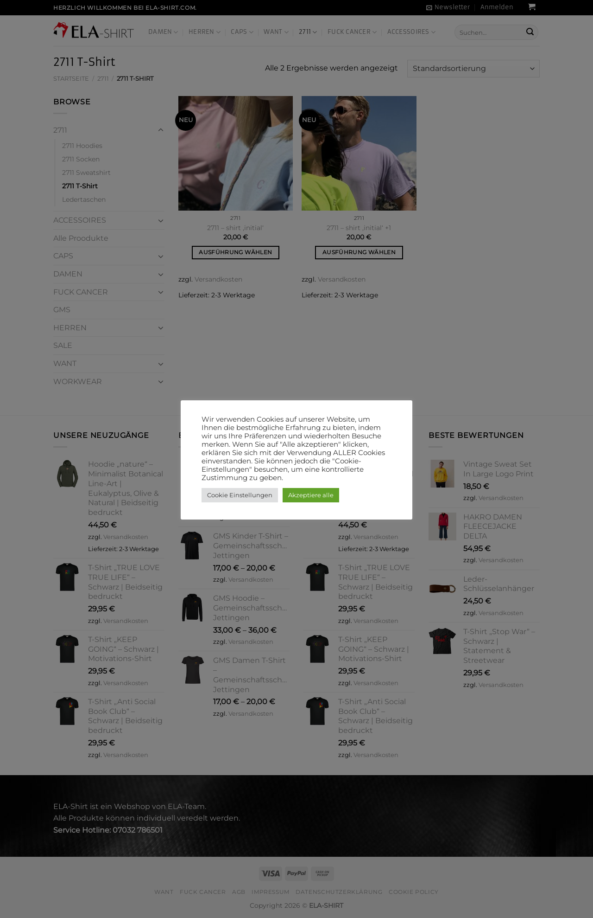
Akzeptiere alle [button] (311, 495)
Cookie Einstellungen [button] (239, 495)
